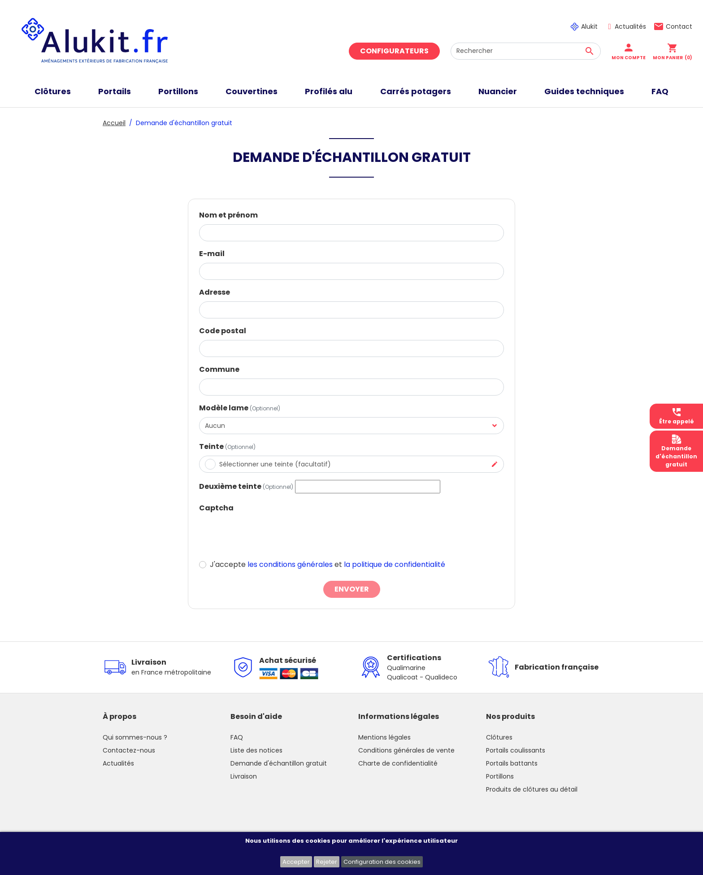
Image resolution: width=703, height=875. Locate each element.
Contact (679, 26)
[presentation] (267, 534)
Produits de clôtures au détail (531, 789)
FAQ (236, 737)
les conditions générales (290, 564)
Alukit (589, 26)
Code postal (222, 331)
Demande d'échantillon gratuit (278, 763)
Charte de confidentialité (398, 763)
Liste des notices (256, 750)
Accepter (296, 862)
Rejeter (326, 862)
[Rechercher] (526, 51)
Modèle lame (239, 408)
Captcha (216, 508)
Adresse (214, 292)
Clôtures (499, 737)
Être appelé (676, 416)
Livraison (243, 776)
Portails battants (512, 763)
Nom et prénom (228, 215)
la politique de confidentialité (394, 564)
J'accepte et (327, 564)
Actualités (630, 26)
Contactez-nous (129, 750)
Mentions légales (384, 737)
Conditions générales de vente (406, 750)
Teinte (227, 446)
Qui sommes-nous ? (135, 737)
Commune (219, 369)
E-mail (212, 253)
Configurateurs (394, 51)
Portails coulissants (515, 750)
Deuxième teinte (246, 486)
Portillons (500, 776)
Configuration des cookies (382, 862)
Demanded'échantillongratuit (676, 451)
